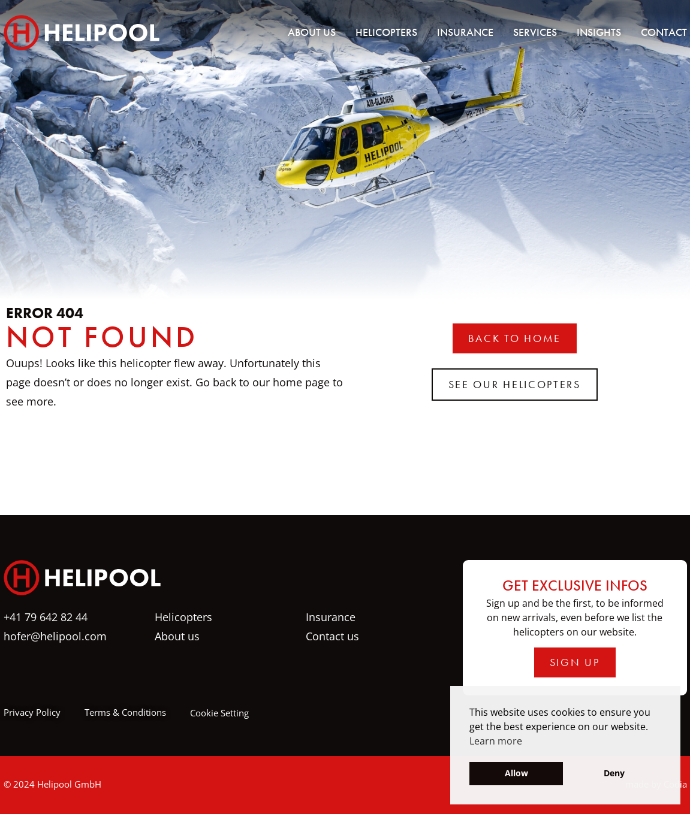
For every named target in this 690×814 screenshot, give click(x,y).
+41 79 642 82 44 (46, 617)
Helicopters (386, 32)
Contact (664, 32)
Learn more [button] (495, 741)
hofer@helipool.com (55, 636)
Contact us (332, 636)
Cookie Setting (219, 713)
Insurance (465, 32)
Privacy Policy (32, 712)
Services (535, 32)
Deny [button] (614, 773)
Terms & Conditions (125, 712)
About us (312, 32)
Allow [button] (516, 773)
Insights (599, 32)
